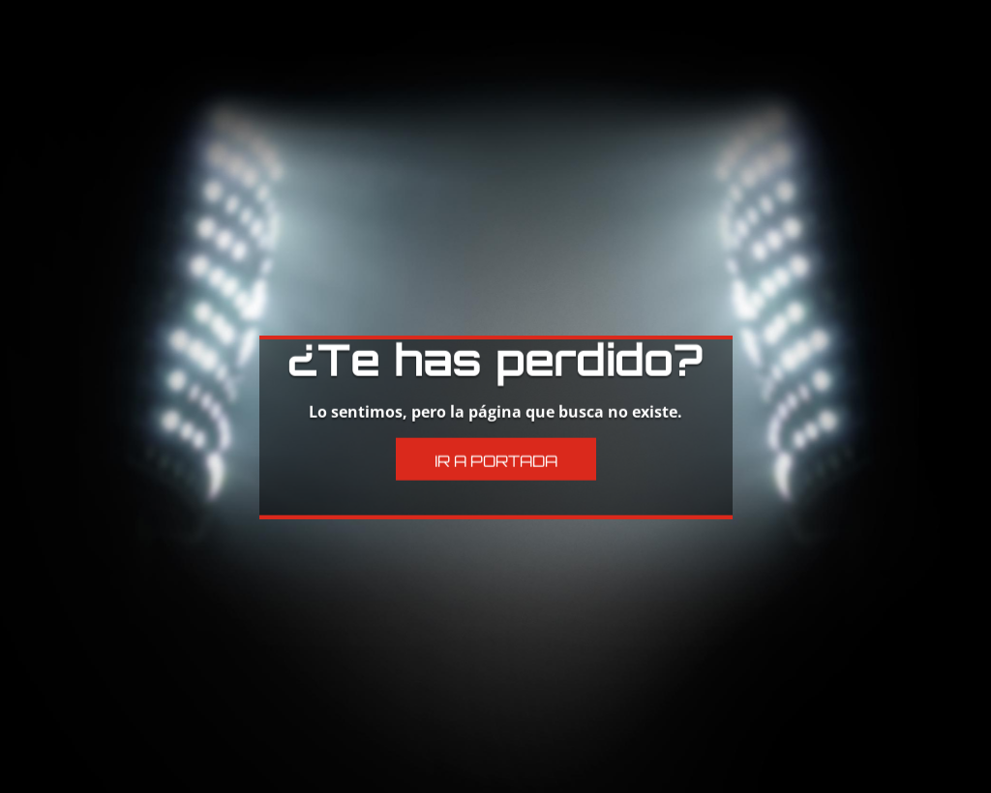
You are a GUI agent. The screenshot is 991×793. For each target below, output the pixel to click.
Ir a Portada (496, 435)
